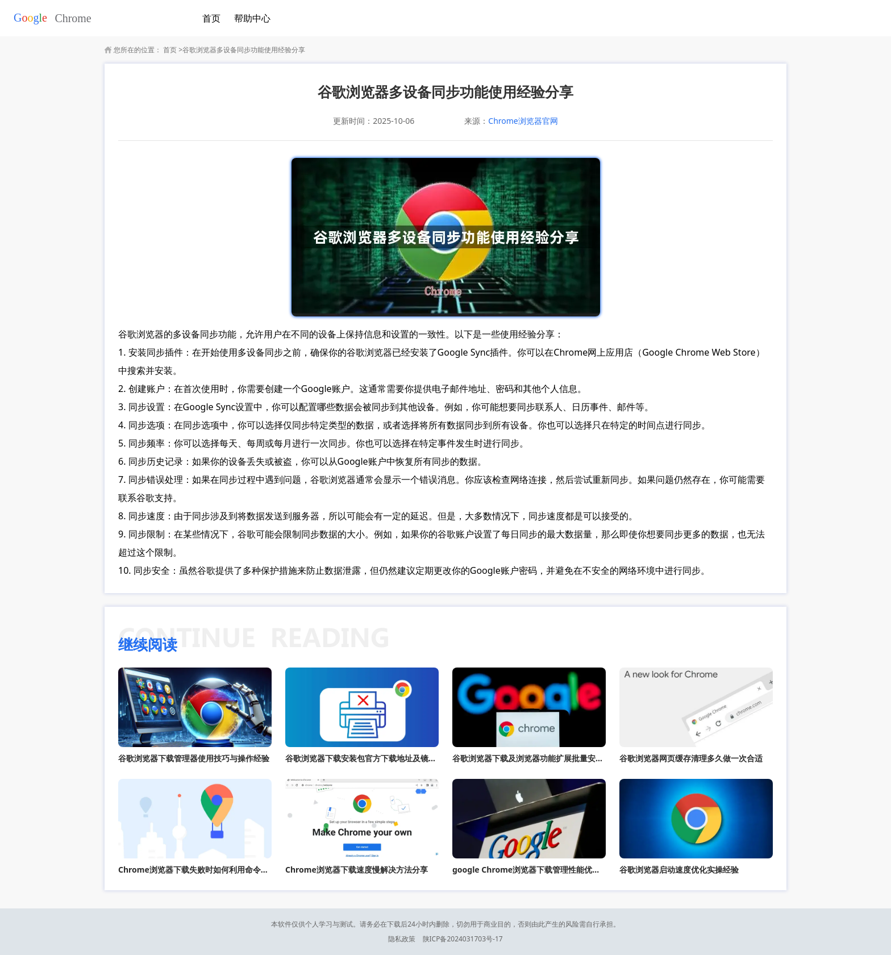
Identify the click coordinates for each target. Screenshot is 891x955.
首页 (211, 18)
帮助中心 (252, 18)
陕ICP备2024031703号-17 (463, 939)
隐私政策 (401, 939)
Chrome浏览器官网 (522, 120)
